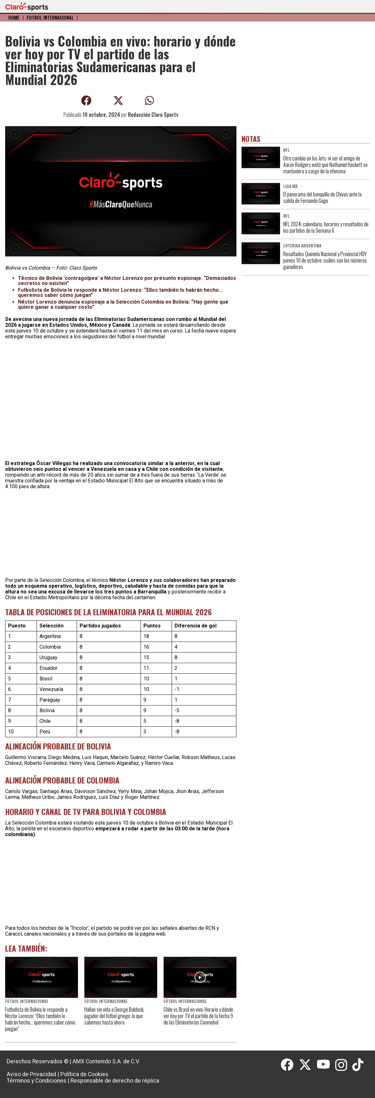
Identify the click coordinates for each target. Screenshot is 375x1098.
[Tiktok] (358, 1065)
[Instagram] (343, 1065)
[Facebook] (290, 1065)
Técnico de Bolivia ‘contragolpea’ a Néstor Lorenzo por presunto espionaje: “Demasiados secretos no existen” (127, 280)
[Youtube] (326, 1065)
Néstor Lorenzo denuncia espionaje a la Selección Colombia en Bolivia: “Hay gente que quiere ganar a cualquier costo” (123, 304)
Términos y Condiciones (36, 1080)
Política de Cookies (84, 1074)
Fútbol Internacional (50, 17)
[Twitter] (308, 1065)
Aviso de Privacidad (31, 1074)
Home (14, 17)
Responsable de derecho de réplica (115, 1080)
